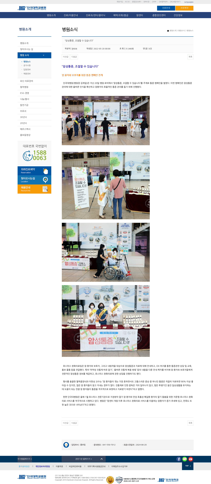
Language (188, 2)
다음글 (74, 57)
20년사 (23, 123)
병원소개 (51, 15)
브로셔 (23, 111)
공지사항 (27, 65)
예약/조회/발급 (120, 15)
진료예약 (184, 8)
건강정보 (178, 15)
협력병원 (24, 87)
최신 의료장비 (26, 81)
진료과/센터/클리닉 (95, 15)
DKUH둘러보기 (175, 2)
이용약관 (59, 466)
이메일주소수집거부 (119, 466)
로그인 (127, 2)
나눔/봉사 (24, 99)
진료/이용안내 (71, 15)
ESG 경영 (24, 93)
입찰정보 (27, 70)
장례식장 (146, 2)
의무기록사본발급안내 (96, 466)
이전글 (65, 57)
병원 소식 (24, 55)
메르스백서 (25, 129)
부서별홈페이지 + (25, 459)
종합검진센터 (136, 2)
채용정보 (27, 74)
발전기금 (24, 105)
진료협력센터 (163, 2)
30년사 (23, 117)
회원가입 (120, 2)
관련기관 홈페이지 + (83, 459)
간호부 (154, 2)
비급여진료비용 (75, 466)
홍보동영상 (25, 135)
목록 (190, 57)
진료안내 (166, 8)
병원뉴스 (27, 62)
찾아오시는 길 (26, 49)
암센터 (140, 15)
